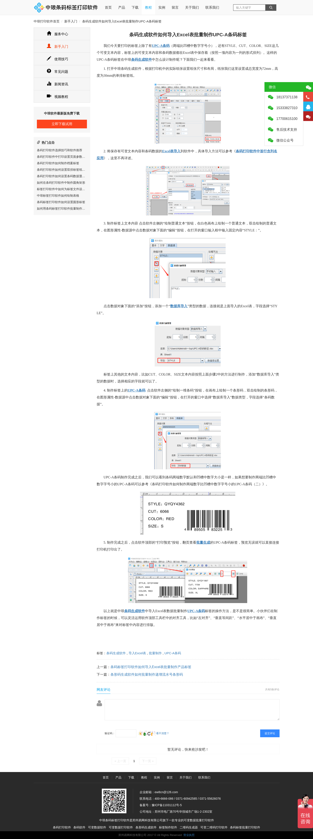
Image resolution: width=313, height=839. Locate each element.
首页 (108, 4)
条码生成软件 (116, 653)
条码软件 (79, 827)
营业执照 (189, 835)
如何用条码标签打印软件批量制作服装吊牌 (65, 208)
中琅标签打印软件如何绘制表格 (58, 195)
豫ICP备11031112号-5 (167, 805)
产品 (121, 7)
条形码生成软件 (146, 827)
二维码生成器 (189, 827)
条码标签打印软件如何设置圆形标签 (61, 202)
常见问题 (57, 71)
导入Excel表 (137, 653)
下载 (135, 7)
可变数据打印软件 (121, 827)
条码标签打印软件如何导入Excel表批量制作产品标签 (150, 667)
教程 (148, 7)
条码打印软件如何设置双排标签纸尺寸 (62, 169)
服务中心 (57, 34)
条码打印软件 (62, 827)
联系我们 (212, 7)
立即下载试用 (62, 124)
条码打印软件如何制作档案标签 (58, 163)
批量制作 (155, 653)
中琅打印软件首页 (47, 21)
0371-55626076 (210, 798)
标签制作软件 (168, 827)
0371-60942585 (186, 798)
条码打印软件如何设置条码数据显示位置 (64, 176)
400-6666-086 (164, 798)
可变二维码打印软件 (214, 827)
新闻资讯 (57, 84)
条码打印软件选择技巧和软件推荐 (59, 150)
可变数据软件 (97, 827)
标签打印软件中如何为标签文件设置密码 (64, 189)
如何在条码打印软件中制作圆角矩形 (61, 182)
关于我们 (192, 7)
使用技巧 (57, 59)
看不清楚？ (153, 733)
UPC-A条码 (172, 653)
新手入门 (70, 21)
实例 (161, 7)
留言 (175, 7)
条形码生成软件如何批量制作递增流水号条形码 (146, 674)
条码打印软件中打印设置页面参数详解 (62, 156)
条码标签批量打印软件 (245, 827)
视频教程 (57, 97)
